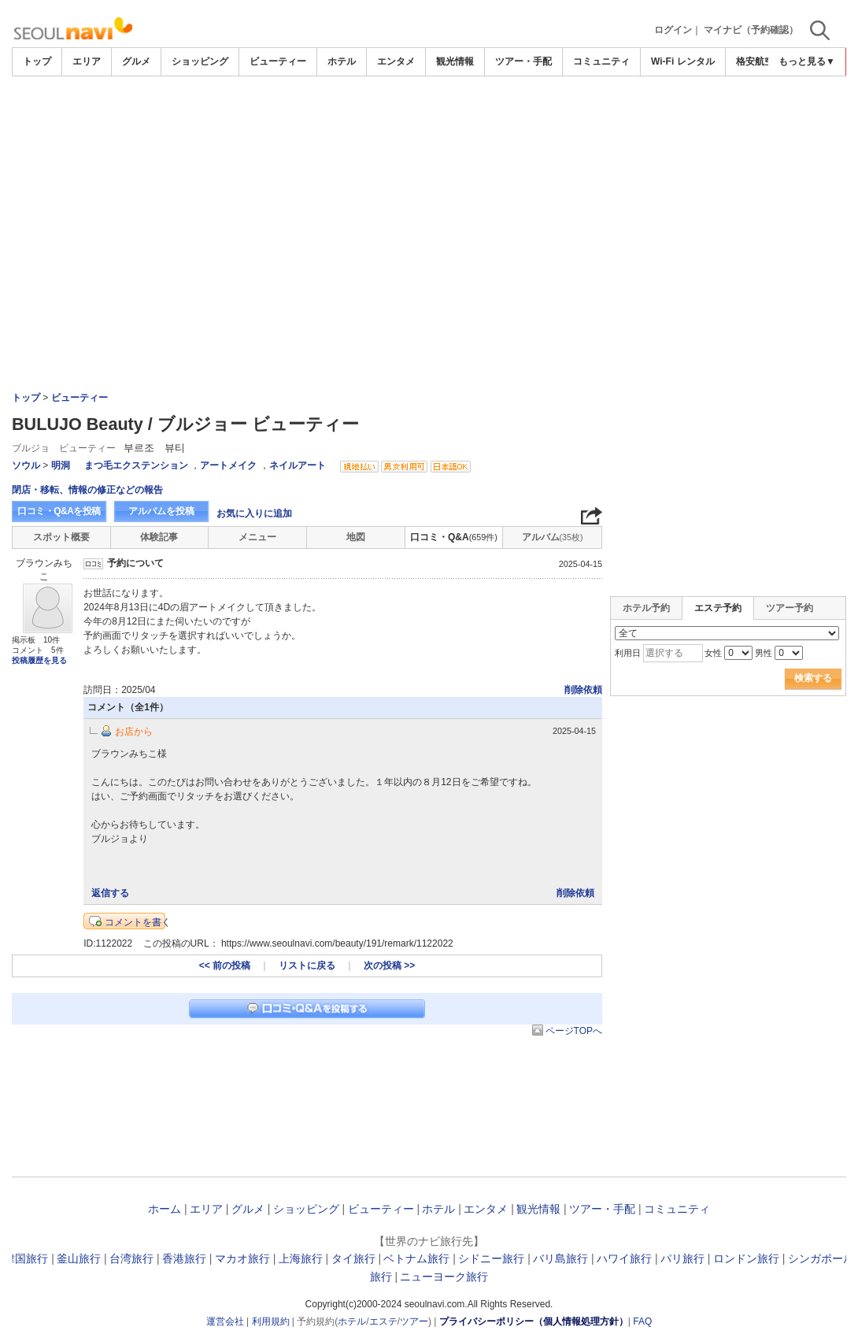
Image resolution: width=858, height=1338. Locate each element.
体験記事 (159, 537)
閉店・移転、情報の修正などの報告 (87, 489)
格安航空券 (759, 61)
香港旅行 (184, 1258)
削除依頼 (583, 689)
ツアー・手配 (523, 61)
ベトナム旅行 (416, 1258)
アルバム (552, 537)
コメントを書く (138, 922)
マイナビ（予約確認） (751, 29)
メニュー (257, 537)
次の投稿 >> (389, 965)
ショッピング (200, 61)
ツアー (414, 1321)
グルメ (136, 61)
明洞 (60, 465)
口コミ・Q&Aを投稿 (59, 511)
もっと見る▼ (806, 61)
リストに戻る (307, 965)
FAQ (642, 1321)
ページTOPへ (573, 1030)
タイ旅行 (353, 1258)
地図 (355, 537)
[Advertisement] (429, 119)
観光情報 (455, 61)
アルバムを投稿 (161, 511)
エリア (86, 61)
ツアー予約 (789, 607)
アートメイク (228, 465)
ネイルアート (297, 465)
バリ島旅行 (560, 1258)
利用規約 (271, 1321)
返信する (110, 893)
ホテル (341, 61)
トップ (37, 61)
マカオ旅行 (242, 1258)
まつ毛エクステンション (137, 465)
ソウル (26, 465)
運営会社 (225, 1321)
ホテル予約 (646, 607)
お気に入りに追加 (254, 513)
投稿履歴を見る (39, 660)
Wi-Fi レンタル (683, 61)
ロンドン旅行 (746, 1258)
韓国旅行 (26, 1258)
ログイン (673, 29)
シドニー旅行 (491, 1258)
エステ (383, 1321)
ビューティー (278, 61)
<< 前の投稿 (224, 965)
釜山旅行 (79, 1258)
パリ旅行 (682, 1258)
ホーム (164, 1209)
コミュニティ (601, 61)
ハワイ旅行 (624, 1258)
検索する (813, 678)
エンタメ (396, 61)
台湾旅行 (131, 1258)
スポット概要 (61, 537)
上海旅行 (301, 1258)
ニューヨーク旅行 (444, 1276)
